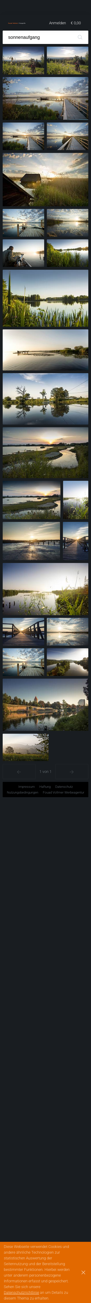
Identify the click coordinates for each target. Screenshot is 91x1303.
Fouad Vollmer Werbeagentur (63, 792)
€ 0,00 (76, 23)
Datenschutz (64, 787)
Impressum (26, 787)
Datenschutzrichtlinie (21, 1292)
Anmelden (57, 23)
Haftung (45, 787)
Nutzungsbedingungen (22, 792)
